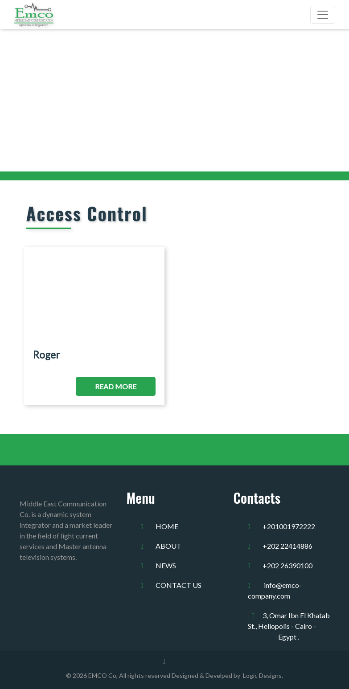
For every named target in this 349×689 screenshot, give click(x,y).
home (167, 526)
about (168, 546)
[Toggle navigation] (322, 15)
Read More (115, 386)
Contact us (178, 585)
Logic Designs (261, 675)
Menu (141, 498)
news (166, 565)
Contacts (257, 498)
